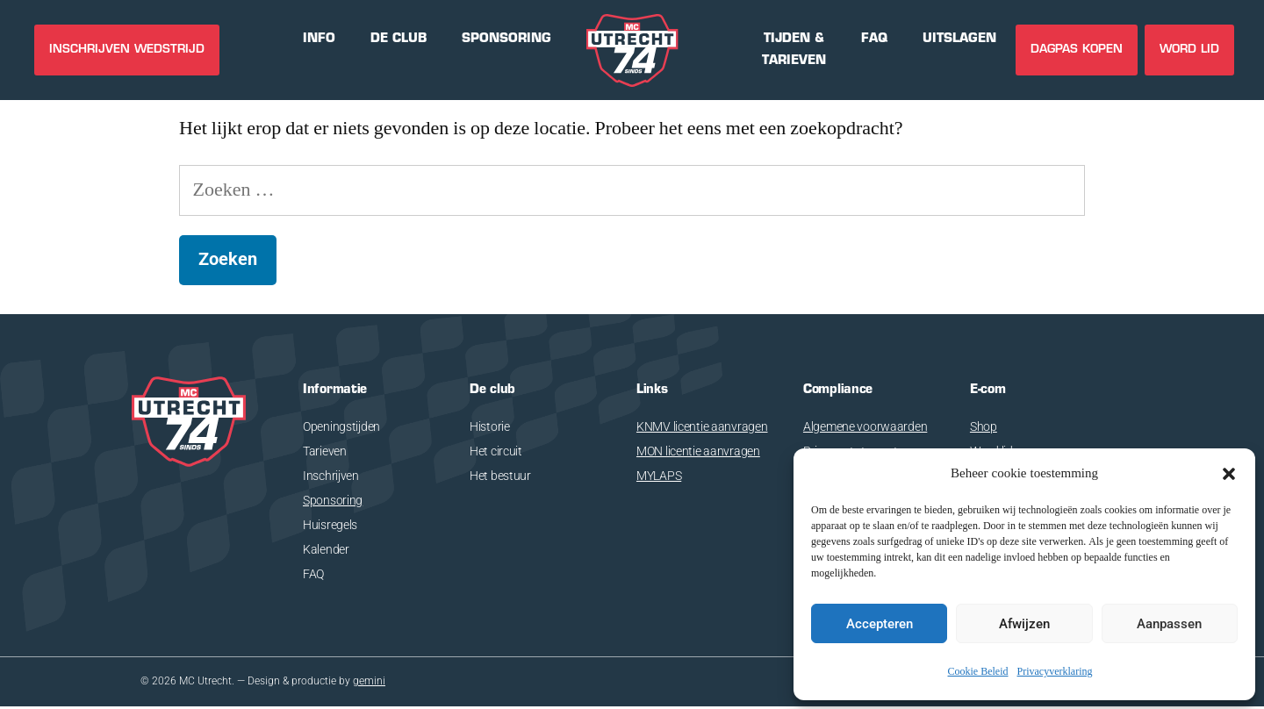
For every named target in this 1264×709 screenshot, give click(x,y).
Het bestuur (500, 476)
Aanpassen (1169, 624)
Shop (983, 426)
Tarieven (325, 451)
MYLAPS (658, 476)
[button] (1229, 474)
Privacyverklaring (1055, 671)
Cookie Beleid (978, 671)
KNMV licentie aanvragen (702, 426)
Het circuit (496, 451)
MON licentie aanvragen (698, 451)
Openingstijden (341, 426)
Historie (490, 426)
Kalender (326, 549)
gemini (369, 683)
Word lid (1189, 49)
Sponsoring (333, 500)
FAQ (313, 574)
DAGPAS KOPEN (1077, 49)
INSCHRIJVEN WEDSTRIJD (127, 49)
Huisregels (330, 525)
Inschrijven (331, 476)
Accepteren (879, 624)
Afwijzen (1024, 624)
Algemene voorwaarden (865, 426)
